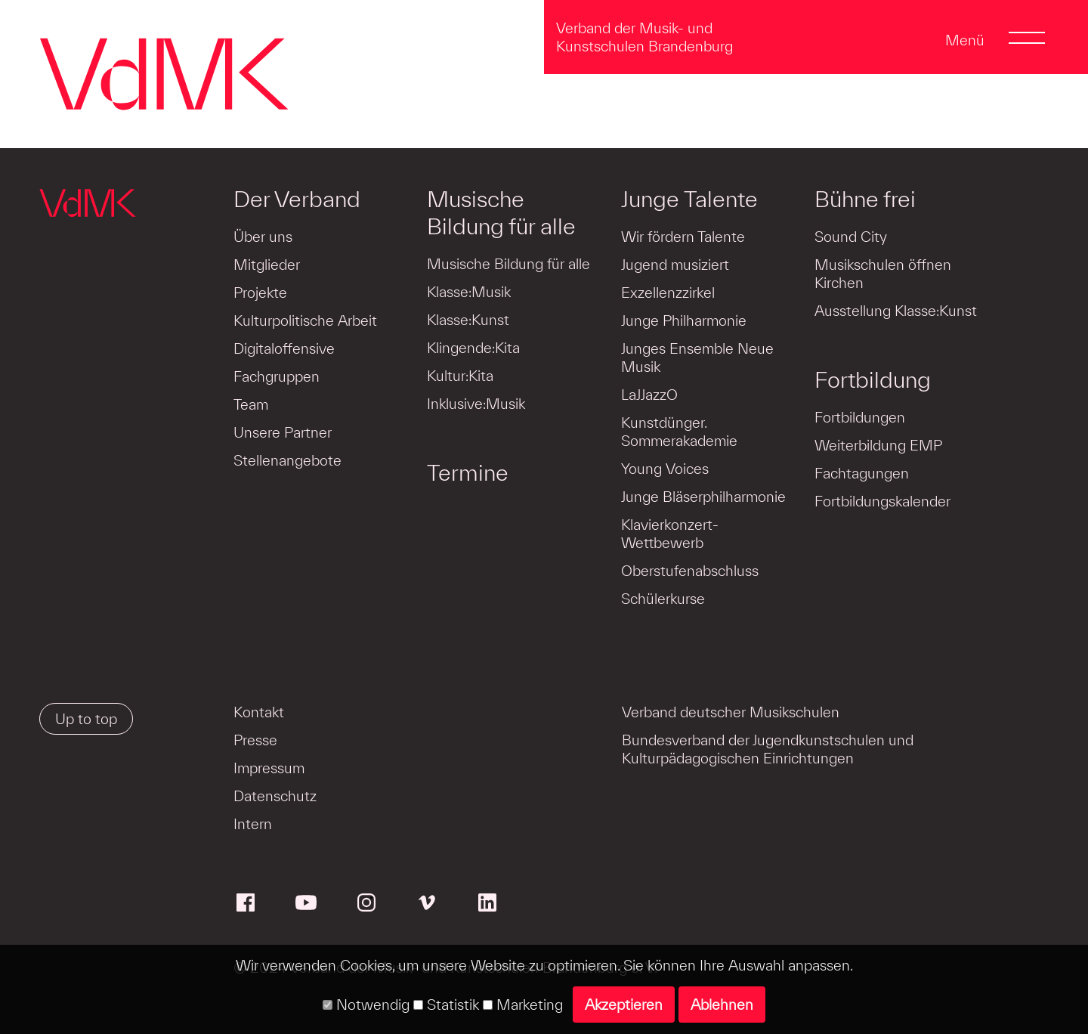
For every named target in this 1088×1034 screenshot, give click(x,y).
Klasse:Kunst (468, 319)
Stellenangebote (287, 460)
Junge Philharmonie (683, 320)
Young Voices (665, 468)
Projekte (260, 292)
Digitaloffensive (284, 348)
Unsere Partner (282, 432)
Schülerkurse (663, 598)
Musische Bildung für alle (501, 212)
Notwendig (366, 1004)
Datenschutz (275, 796)
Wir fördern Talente (683, 236)
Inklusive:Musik (476, 403)
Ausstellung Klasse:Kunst (895, 310)
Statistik (446, 1004)
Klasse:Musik (469, 291)
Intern (252, 824)
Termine (467, 472)
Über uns (262, 236)
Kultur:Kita (460, 375)
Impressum (268, 768)
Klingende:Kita (473, 347)
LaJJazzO (649, 394)
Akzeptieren (624, 1004)
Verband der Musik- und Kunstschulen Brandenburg (644, 37)
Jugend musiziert (675, 264)
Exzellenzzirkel (668, 292)
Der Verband (296, 199)
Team (250, 404)
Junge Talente (689, 199)
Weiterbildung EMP (878, 445)
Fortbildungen (859, 417)
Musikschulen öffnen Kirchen (882, 273)
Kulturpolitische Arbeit (305, 320)
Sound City (850, 236)
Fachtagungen (861, 473)
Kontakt (258, 712)
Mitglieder (266, 264)
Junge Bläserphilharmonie (703, 496)
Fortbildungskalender (882, 501)
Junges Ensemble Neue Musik (697, 357)
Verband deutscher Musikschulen (730, 712)
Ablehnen (722, 1004)
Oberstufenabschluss (690, 570)
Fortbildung (872, 379)
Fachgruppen (276, 376)
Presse (255, 740)
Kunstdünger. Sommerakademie (679, 431)
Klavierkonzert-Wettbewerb (670, 533)
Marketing (523, 1004)
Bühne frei (865, 199)
